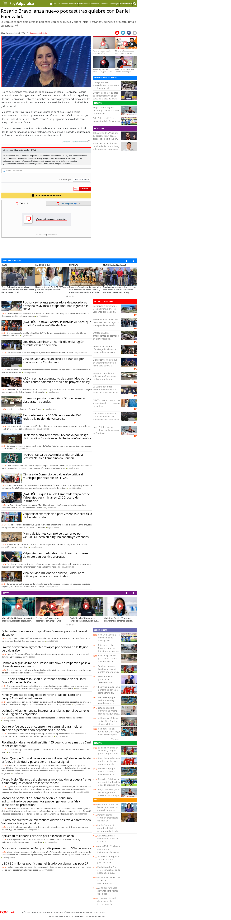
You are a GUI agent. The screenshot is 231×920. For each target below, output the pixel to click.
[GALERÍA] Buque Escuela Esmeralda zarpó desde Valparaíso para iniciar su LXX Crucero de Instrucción (56, 497)
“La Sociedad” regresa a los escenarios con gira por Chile (108, 859)
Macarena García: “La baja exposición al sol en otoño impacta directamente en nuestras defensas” (107, 810)
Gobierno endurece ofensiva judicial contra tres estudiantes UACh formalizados (104, 351)
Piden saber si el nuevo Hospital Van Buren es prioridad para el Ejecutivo (44, 633)
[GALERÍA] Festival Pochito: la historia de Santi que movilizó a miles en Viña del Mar (57, 323)
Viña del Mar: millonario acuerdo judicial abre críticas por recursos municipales (53, 574)
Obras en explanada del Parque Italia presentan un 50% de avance (46, 848)
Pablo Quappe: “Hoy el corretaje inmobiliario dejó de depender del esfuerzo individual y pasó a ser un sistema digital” (46, 760)
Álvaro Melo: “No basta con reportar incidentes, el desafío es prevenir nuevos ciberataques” (108, 852)
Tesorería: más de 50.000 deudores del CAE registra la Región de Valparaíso (52, 417)
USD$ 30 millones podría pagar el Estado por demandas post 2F (44, 863)
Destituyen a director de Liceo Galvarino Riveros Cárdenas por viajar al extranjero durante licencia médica (106, 312)
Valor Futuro (60, 916)
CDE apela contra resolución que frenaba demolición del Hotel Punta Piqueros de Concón (43, 680)
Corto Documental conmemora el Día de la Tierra (107, 838)
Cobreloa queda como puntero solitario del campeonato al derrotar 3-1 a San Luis (109, 693)
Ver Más (114, 739)
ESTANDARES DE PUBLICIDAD (94, 912)
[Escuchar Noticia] (16, 25)
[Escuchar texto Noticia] (88, 141)
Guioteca (70, 916)
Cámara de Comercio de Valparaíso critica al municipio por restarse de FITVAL (53, 476)
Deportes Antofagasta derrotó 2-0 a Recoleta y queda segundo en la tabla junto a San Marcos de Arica (109, 785)
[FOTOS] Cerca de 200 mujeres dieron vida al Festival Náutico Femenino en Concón (53, 456)
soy (42, 316)
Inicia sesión (49, 164)
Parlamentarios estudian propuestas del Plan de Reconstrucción (107, 819)
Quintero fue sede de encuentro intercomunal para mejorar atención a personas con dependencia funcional (41, 728)
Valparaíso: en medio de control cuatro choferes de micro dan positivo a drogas (55, 555)
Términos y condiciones (74, 912)
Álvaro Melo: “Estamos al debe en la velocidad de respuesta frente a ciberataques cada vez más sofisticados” (46, 781)
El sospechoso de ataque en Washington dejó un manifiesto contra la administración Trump (105, 364)
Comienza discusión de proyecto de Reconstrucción (107, 901)
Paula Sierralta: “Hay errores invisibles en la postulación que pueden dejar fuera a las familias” (108, 873)
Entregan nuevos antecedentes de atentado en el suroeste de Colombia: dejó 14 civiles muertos (106, 88)
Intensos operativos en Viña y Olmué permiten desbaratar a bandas (54, 400)
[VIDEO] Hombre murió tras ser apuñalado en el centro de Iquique (106, 403)
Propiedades (90, 916)
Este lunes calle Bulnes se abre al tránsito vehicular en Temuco (108, 649)
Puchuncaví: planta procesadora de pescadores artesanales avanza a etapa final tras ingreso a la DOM (56, 305)
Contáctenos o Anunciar (53, 912)
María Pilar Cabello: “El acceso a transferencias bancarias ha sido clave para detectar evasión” (108, 885)
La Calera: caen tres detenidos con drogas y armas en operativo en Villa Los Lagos (106, 391)
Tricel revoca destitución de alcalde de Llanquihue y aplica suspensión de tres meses (106, 148)
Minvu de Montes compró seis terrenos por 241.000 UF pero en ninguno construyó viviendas (56, 535)
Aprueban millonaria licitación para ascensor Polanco (37, 836)
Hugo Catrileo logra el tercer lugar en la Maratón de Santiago (106, 110)
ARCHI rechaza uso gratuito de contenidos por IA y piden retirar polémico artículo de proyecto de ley (57, 380)
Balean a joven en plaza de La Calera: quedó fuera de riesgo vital (107, 660)
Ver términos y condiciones (46, 235)
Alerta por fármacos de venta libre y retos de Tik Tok (107, 890)
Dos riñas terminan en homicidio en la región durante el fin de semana (53, 343)
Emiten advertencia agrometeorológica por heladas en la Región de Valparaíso (44, 648)
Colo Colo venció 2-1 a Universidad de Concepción (106, 119)
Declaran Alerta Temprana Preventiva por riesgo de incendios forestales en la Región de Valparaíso (57, 436)
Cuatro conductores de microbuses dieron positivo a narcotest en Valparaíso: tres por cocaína (46, 821)
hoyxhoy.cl (100, 916)
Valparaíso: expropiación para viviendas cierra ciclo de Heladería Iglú (57, 515)
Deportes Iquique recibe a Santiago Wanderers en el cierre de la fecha (106, 702)
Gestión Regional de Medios (31, 912)
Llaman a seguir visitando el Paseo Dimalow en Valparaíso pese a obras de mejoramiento (45, 664)
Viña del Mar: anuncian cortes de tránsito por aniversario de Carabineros (53, 360)
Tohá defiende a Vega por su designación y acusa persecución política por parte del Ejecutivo (105, 137)
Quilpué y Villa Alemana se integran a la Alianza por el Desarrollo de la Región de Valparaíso (45, 712)
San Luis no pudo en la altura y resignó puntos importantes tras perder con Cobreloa (108, 672)
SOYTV (6, 593)
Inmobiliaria (79, 916)
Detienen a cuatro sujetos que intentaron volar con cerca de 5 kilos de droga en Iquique (105, 97)
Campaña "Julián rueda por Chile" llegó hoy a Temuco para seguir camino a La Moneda (109, 734)
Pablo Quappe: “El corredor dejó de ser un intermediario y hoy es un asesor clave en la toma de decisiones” (108, 831)
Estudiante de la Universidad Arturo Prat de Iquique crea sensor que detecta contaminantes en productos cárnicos (108, 715)
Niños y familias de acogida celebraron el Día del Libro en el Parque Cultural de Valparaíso (41, 696)
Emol (51, 916)
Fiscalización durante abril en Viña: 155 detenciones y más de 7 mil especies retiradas (46, 744)
